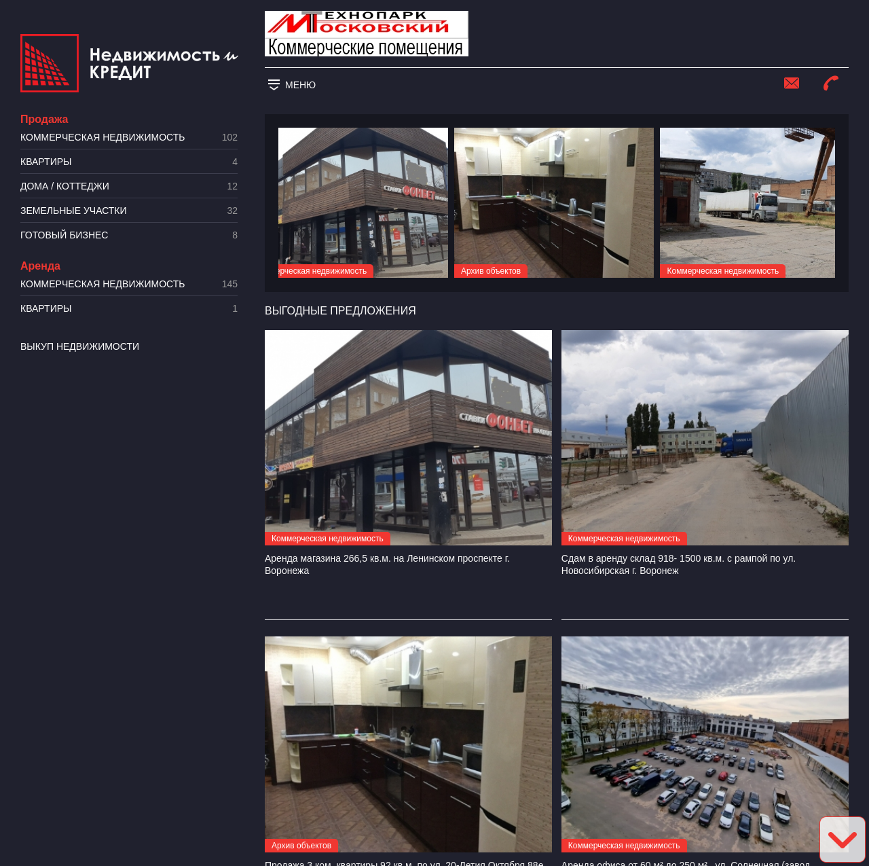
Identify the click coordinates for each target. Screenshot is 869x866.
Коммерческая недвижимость (129, 137)
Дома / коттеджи (129, 186)
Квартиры (129, 162)
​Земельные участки (129, 211)
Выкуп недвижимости (79, 346)
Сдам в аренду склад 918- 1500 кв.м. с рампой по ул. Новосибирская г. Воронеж (678, 564)
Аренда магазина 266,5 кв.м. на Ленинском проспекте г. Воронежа (387, 564)
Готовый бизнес (129, 235)
